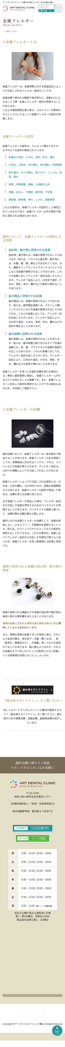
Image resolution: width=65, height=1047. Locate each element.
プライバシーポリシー (26, 1015)
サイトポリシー (50, 1015)
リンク (43, 1019)
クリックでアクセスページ (32, 996)
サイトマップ (27, 1019)
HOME (5, 31)
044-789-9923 (50, 8)
